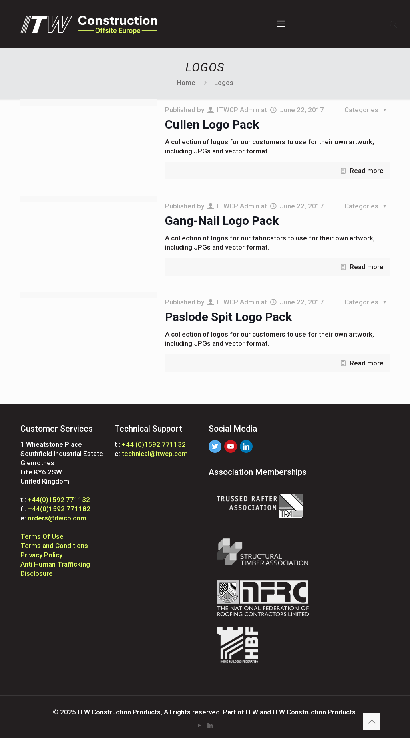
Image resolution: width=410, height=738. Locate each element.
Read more (367, 171)
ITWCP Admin (238, 110)
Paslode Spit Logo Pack (228, 317)
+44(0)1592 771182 (59, 509)
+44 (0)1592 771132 (154, 444)
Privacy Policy (41, 555)
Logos (223, 83)
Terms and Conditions (54, 546)
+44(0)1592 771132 (59, 500)
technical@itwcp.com (155, 454)
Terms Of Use (42, 536)
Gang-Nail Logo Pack (222, 221)
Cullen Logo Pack (212, 124)
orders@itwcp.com (57, 518)
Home (186, 83)
